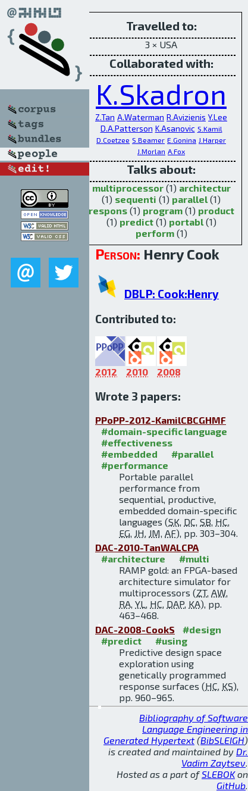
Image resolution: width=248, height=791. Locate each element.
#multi (194, 558)
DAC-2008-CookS (135, 629)
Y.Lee (217, 117)
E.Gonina (181, 140)
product (216, 210)
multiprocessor (128, 187)
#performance (134, 465)
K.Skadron (161, 93)
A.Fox (176, 151)
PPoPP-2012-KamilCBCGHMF (160, 420)
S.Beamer (148, 140)
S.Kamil (209, 128)
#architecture (133, 558)
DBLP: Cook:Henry (171, 294)
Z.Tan (105, 117)
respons (108, 210)
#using (171, 640)
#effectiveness (136, 442)
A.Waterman (140, 117)
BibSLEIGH (222, 740)
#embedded (129, 453)
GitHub (231, 785)
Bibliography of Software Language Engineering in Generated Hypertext (175, 729)
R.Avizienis (186, 117)
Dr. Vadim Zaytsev (214, 757)
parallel (190, 199)
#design (202, 629)
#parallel (192, 453)
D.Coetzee (113, 140)
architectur (205, 187)
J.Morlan (151, 151)
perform (155, 233)
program (163, 210)
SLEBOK (218, 774)
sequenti (135, 199)
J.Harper (212, 140)
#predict (121, 640)
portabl (186, 221)
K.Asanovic (175, 128)
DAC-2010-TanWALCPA (147, 547)
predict (136, 221)
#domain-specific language (164, 431)
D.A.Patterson (127, 128)
